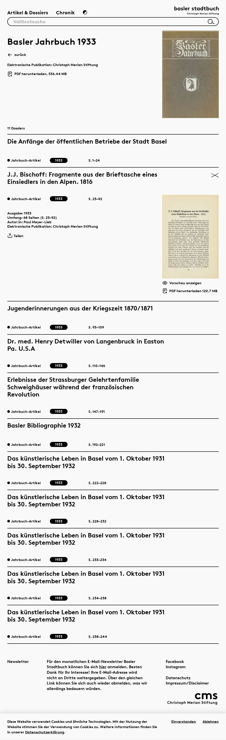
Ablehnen (211, 721)
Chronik (65, 12)
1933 (27, 213)
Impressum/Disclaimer (187, 682)
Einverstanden (183, 721)
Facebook (175, 661)
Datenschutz (178, 677)
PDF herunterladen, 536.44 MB (37, 74)
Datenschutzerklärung (44, 732)
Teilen (15, 235)
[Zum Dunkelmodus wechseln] (85, 12)
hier (102, 666)
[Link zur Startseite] (196, 11)
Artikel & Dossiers (27, 12)
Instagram (176, 666)
